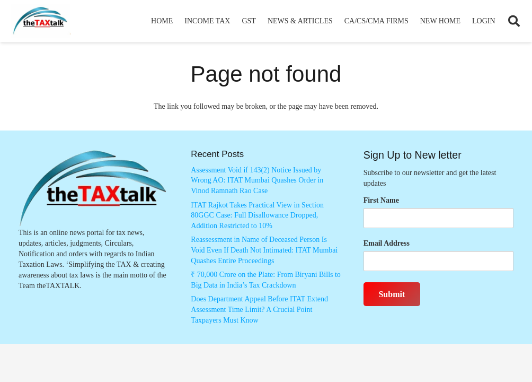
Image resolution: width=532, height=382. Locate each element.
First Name (381, 200)
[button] (514, 21)
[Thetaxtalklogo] (40, 21)
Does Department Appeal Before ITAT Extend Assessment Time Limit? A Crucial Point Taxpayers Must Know (259, 309)
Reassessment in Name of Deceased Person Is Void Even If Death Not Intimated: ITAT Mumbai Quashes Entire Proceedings (264, 250)
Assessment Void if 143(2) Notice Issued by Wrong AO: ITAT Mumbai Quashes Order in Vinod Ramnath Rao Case (257, 180)
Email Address (386, 243)
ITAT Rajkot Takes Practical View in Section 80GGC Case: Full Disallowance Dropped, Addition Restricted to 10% (257, 215)
